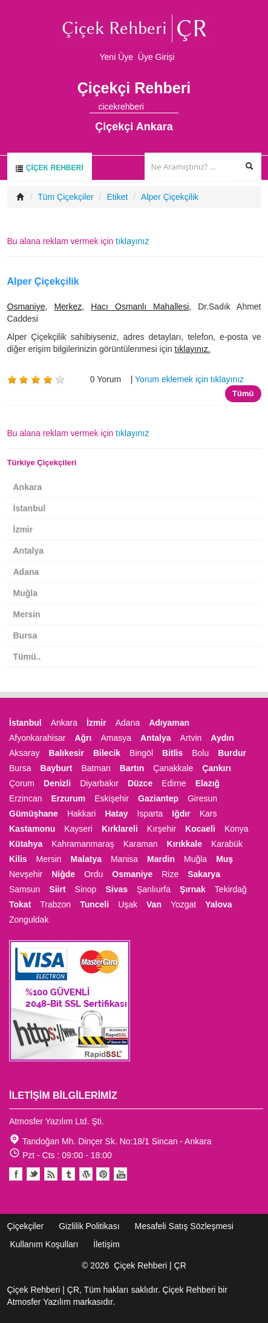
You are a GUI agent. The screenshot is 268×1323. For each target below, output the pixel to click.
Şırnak (193, 889)
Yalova (218, 904)
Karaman (140, 844)
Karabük (227, 844)
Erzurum (68, 798)
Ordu (93, 874)
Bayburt (57, 768)
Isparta (150, 813)
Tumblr (68, 1174)
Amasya (115, 738)
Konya (236, 829)
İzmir (23, 529)
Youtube (86, 1174)
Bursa (25, 635)
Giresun (202, 798)
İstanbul (29, 508)
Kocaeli (200, 829)
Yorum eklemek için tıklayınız (189, 379)
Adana (26, 572)
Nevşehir (25, 874)
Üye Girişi (156, 57)
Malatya (86, 859)
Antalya (28, 550)
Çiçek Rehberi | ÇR (150, 1265)
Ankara (27, 487)
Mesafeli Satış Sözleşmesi (184, 1226)
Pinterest (103, 1174)
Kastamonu (32, 829)
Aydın (222, 738)
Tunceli (94, 904)
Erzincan (25, 798)
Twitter (33, 1174)
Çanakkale (173, 768)
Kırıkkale (184, 844)
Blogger (51, 1174)
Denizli (57, 783)
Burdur (232, 753)
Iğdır (181, 813)
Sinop (86, 889)
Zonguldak (28, 919)
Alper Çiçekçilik (169, 197)
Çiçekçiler (25, 1226)
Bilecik (106, 753)
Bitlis (172, 753)
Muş (224, 859)
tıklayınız (132, 241)
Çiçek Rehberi (49, 168)
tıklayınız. (193, 349)
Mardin (161, 859)
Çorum (21, 783)
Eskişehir (111, 798)
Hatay (116, 813)
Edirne (174, 783)
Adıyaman (169, 723)
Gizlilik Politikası (89, 1226)
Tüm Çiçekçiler (66, 197)
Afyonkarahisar (37, 738)
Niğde (63, 874)
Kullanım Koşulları (44, 1244)
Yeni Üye (117, 57)
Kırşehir (161, 829)
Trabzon (55, 904)
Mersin (27, 614)
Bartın (132, 768)
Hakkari (81, 813)
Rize (170, 874)
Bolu (200, 753)
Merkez (68, 306)
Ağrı (82, 738)
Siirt (57, 889)
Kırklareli (120, 829)
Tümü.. (27, 657)
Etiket (117, 197)
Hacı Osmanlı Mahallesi (140, 306)
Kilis (18, 859)
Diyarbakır (99, 783)
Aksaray (24, 753)
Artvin (191, 738)
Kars (208, 813)
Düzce (140, 783)
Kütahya (25, 844)
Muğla (25, 593)
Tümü (242, 393)
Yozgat (183, 904)
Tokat (20, 904)
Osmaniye (26, 306)
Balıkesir (66, 753)
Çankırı (216, 768)
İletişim (106, 1244)
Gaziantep (158, 798)
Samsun (24, 889)
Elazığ (207, 783)
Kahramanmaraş (82, 844)
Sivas (116, 889)
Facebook (16, 1174)
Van (154, 904)
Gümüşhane (33, 813)
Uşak (127, 904)
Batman (95, 768)
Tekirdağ (231, 889)
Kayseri (78, 829)
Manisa (124, 859)
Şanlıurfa (154, 889)
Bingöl (141, 753)
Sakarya (204, 874)
